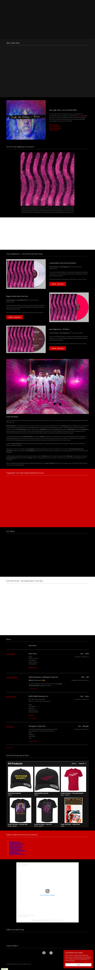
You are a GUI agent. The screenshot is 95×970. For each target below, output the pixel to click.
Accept (78, 964)
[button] (33, 688)
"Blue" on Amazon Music (55, 128)
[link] (44, 953)
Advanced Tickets (33, 667)
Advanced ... (31, 715)
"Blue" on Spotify (53, 124)
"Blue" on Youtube (53, 130)
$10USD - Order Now (58, 348)
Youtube (80, 115)
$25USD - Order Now (58, 284)
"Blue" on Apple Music (54, 126)
